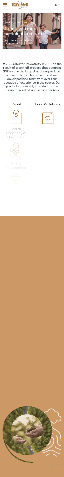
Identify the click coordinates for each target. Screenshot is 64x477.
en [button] (57, 5)
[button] (5, 5)
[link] (19, 5)
